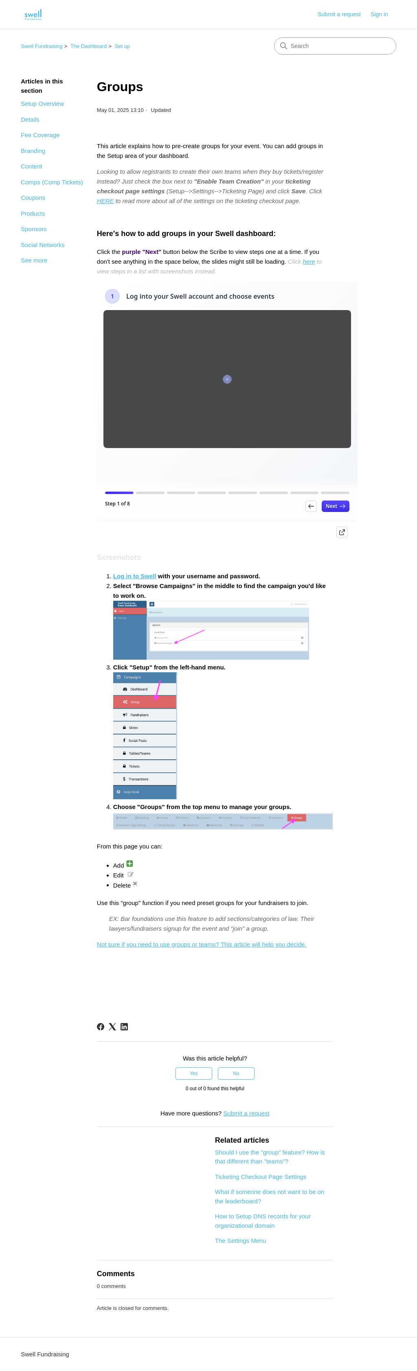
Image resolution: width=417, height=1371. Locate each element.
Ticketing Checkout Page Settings (261, 1176)
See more (34, 260)
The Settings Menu (240, 1240)
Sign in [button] (379, 14)
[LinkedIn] (124, 1026)
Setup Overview (42, 103)
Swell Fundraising (42, 46)
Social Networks (43, 244)
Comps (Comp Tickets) (52, 182)
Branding (33, 150)
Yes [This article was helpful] (194, 1073)
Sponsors (33, 228)
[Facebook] (100, 1026)
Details (30, 119)
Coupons (33, 197)
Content (31, 166)
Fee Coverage (40, 134)
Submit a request (339, 14)
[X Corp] (112, 1026)
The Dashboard (88, 46)
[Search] (335, 46)
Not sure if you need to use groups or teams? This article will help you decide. (202, 944)
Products (33, 213)
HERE (105, 200)
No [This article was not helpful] (236, 1073)
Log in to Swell (134, 576)
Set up (122, 46)
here (309, 261)
